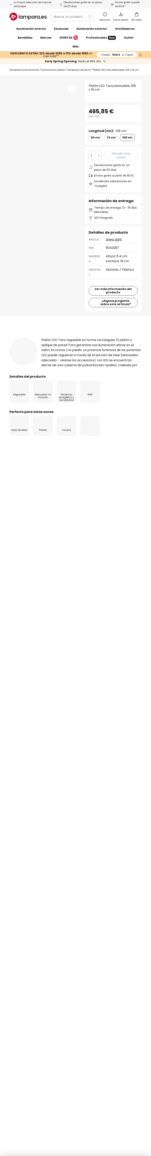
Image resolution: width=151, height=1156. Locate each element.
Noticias (57, 978)
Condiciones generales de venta (89, 1109)
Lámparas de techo (79, 70)
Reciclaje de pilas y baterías (76, 1115)
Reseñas (113, 375)
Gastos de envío (22, 906)
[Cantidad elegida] (95, 155)
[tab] (23, 375)
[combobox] (73, 16)
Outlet (129, 38)
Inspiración (59, 961)
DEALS (117, 54)
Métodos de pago (23, 920)
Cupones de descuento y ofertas (60, 925)
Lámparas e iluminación (24, 70)
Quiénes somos (62, 876)
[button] (72, 89)
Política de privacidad (120, 828)
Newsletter (59, 883)
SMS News (58, 890)
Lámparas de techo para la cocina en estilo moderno (49, 647)
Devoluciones (19, 913)
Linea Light (114, 239)
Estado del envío (22, 888)
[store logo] (28, 16)
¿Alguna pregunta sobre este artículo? (115, 340)
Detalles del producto (71, 375)
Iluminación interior (53, 70)
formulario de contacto (31, 828)
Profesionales (101, 38)
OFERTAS (68, 37)
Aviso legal (99, 895)
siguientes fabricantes (75, 836)
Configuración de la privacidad (32, 1109)
